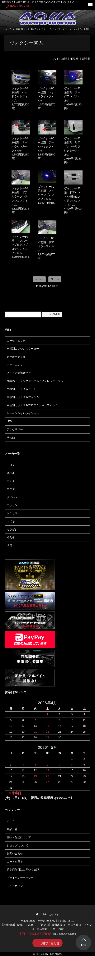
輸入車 (11, 537)
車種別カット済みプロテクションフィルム (32, 405)
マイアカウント (16, 885)
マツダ (11, 489)
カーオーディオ (16, 356)
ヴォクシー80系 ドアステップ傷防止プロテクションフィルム (20, 244)
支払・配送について (19, 837)
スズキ (11, 521)
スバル (11, 472)
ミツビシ (12, 529)
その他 (11, 437)
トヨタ (50, 29)
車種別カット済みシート (21, 389)
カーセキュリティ (17, 340)
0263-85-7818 (18, 6)
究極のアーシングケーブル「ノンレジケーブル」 (36, 380)
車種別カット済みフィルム (30, 29)
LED (9, 421)
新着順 (86, 58)
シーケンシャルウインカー (23, 413)
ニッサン (12, 505)
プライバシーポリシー (20, 877)
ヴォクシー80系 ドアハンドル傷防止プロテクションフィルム (72, 196)
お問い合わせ (15, 853)
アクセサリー (15, 429)
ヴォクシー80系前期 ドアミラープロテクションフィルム (20, 196)
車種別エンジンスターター (23, 348)
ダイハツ (12, 497)
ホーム (8, 29)
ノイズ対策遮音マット (20, 372)
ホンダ (11, 481)
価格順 (74, 58)
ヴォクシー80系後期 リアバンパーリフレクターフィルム (72, 146)
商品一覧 (12, 829)
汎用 (9, 545)
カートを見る (15, 861)
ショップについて (17, 845)
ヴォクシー (63, 29)
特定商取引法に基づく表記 (23, 869)
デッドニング (15, 364)
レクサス (12, 513)
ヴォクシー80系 (81, 29)
